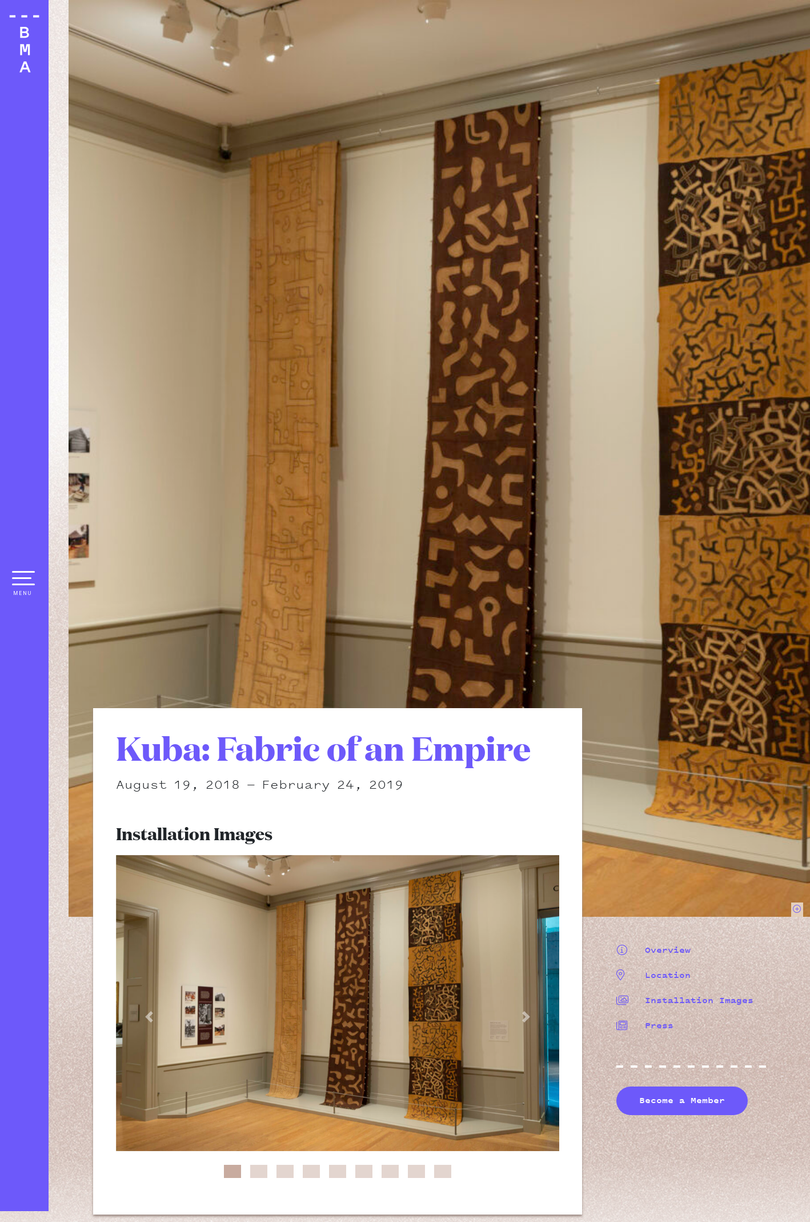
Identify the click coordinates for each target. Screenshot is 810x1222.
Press (644, 1025)
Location (653, 975)
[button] (149, 1017)
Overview (653, 950)
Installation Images (684, 1000)
